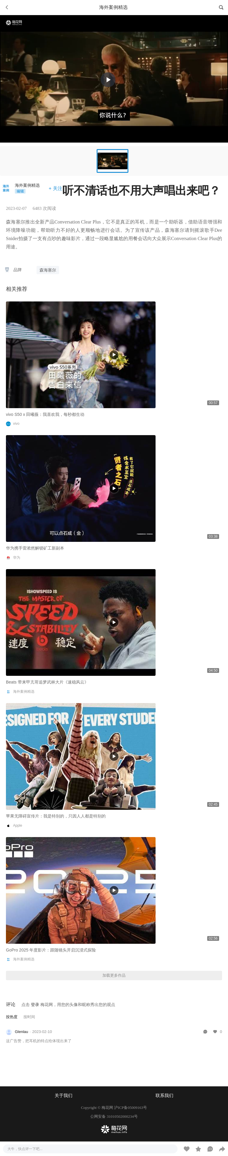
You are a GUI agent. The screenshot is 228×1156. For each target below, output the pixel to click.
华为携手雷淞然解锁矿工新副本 (35, 548)
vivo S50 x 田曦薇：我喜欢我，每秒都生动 (45, 414)
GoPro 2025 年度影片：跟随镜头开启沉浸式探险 (51, 950)
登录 (35, 1004)
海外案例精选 (27, 185)
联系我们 (164, 1095)
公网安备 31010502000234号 (113, 1116)
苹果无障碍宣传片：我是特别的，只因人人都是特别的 (56, 816)
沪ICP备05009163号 (130, 1107)
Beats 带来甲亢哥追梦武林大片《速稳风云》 (47, 682)
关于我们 (63, 1095)
